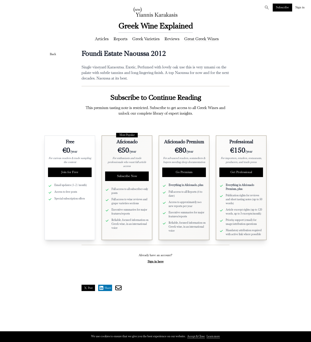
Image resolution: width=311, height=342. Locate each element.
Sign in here (156, 261)
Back (53, 54)
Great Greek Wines (201, 39)
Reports (120, 39)
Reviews (171, 39)
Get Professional (241, 172)
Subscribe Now (127, 176)
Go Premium (184, 172)
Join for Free (69, 172)
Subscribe (282, 7)
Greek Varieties (146, 39)
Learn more (213, 336)
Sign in (300, 7)
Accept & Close (196, 336)
